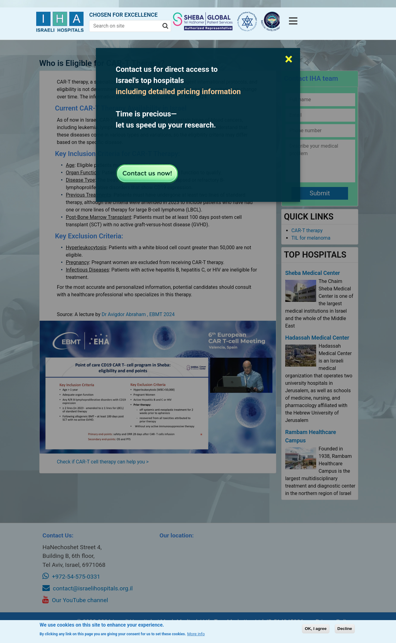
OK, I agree (315, 628)
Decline (345, 628)
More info (196, 634)
